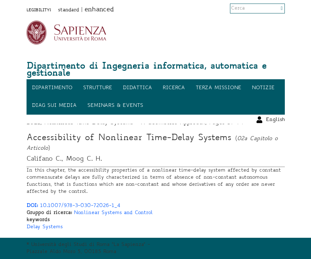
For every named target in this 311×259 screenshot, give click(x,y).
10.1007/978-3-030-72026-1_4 (73, 205)
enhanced (99, 10)
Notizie (263, 88)
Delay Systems (45, 227)
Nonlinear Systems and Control (113, 213)
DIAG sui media (54, 105)
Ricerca (174, 88)
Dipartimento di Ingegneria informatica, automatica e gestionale (146, 70)
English (275, 8)
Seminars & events (115, 105)
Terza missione (218, 88)
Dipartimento (52, 88)
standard (68, 10)
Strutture (97, 88)
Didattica (137, 88)
